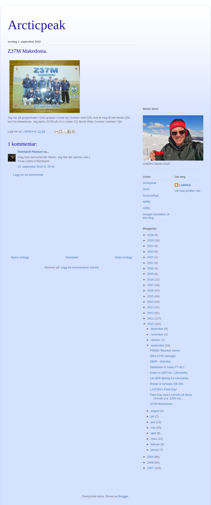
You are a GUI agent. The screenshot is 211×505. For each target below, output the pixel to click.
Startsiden (71, 257)
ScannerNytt (151, 195)
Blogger (123, 496)
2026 (151, 235)
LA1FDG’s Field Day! (163, 389)
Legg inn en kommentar (28, 174)
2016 (151, 290)
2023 (151, 251)
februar (156, 444)
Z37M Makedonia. (161, 403)
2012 (151, 313)
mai (153, 427)
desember (157, 328)
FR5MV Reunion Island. (165, 350)
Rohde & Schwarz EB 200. (167, 384)
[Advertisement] (71, 218)
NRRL (147, 201)
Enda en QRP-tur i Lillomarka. (169, 372)
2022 (151, 257)
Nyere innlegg (20, 257)
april (154, 433)
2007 (151, 468)
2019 (151, 273)
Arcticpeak (36, 25)
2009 (151, 456)
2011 (151, 318)
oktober (156, 340)
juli (153, 416)
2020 (151, 268)
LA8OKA (185, 185)
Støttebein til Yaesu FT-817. (167, 367)
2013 (151, 307)
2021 (151, 262)
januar (155, 449)
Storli (146, 189)
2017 (151, 285)
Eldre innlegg (123, 257)
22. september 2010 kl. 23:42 (36, 166)
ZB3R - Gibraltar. (160, 361)
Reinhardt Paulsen (30, 151)
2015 (151, 296)
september (158, 345)
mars (154, 438)
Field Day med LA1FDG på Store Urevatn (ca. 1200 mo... (171, 396)
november (157, 334)
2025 (151, 240)
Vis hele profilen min (187, 190)
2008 (151, 462)
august (155, 411)
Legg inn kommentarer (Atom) (80, 267)
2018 (151, 279)
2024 (151, 246)
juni (153, 422)
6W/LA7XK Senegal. (163, 356)
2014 (151, 301)
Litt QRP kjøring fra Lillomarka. (169, 378)
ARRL (147, 208)
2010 (151, 324)
